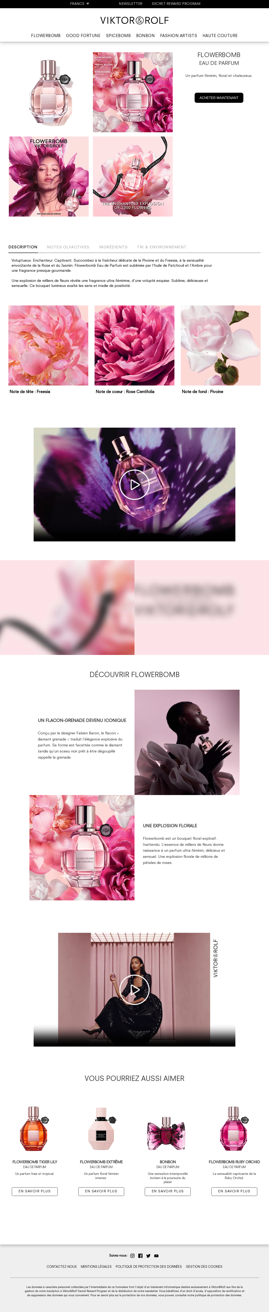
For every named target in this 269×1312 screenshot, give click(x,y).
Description (23, 247)
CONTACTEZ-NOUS (62, 1267)
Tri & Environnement (162, 247)
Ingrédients (113, 247)
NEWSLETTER (130, 4)
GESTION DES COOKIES (204, 1267)
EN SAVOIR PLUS (34, 1191)
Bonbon (145, 36)
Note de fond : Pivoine (202, 392)
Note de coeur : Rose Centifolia (125, 392)
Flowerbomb (46, 36)
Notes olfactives (68, 247)
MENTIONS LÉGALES (96, 1267)
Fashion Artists (178, 36)
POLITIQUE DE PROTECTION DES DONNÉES (149, 1267)
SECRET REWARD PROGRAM (176, 4)
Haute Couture (220, 36)
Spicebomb (118, 36)
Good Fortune (83, 36)
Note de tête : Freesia (29, 392)
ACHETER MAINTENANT (219, 98)
